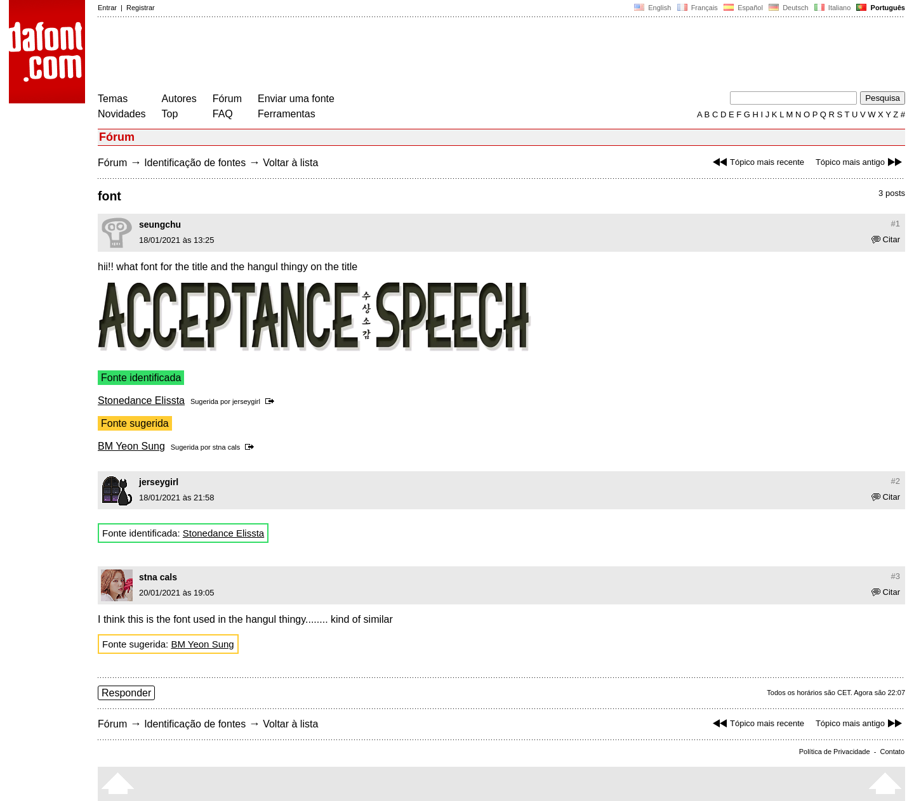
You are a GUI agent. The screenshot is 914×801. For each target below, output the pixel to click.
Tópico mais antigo (860, 162)
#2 (895, 481)
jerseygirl (246, 401)
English (652, 7)
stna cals (226, 447)
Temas (113, 98)
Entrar (107, 7)
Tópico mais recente (757, 162)
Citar (885, 239)
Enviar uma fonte (296, 98)
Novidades (122, 113)
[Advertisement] (329, 55)
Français (697, 7)
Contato (892, 751)
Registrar (140, 7)
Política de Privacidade (834, 751)
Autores (179, 98)
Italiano (832, 7)
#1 (895, 223)
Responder (126, 692)
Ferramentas (286, 113)
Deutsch (789, 7)
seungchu (160, 224)
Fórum (227, 98)
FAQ (223, 113)
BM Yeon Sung (131, 446)
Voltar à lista (290, 162)
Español (743, 7)
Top (170, 113)
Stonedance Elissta (141, 400)
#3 (895, 576)
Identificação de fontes (195, 162)
